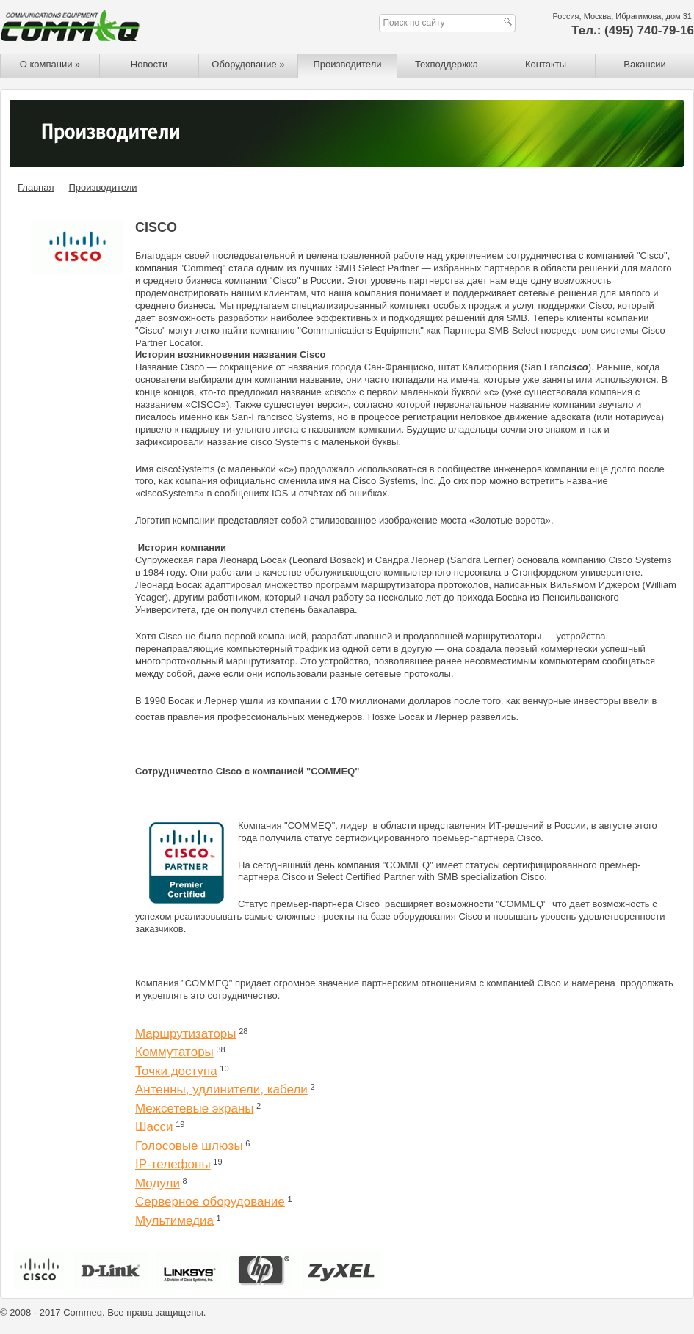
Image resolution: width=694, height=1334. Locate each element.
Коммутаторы (174, 1052)
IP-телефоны (173, 1164)
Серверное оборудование (210, 1202)
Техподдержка (446, 64)
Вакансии (644, 64)
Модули (157, 1183)
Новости (149, 64)
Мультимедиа (174, 1221)
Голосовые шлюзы (189, 1146)
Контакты (545, 64)
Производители (347, 64)
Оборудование (248, 64)
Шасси (154, 1127)
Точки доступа (176, 1071)
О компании (50, 64)
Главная (36, 187)
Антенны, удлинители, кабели (221, 1089)
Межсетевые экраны (194, 1108)
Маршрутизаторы (185, 1034)
